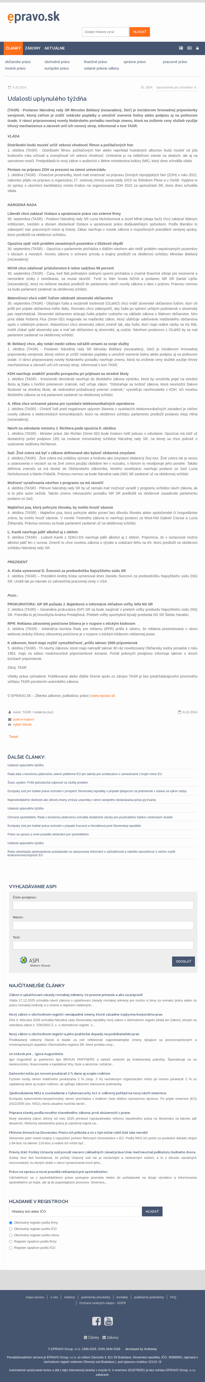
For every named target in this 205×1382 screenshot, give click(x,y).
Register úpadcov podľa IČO (32, 1248)
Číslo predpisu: (25, 897)
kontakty (122, 1297)
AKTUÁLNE (54, 48)
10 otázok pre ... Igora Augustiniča (36, 1054)
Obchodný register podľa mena (34, 1235)
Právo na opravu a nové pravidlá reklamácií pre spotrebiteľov (48, 834)
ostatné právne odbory (101, 68)
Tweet (13, 737)
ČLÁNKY (13, 48)
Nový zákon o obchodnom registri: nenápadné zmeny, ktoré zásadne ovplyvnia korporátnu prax (86, 1014)
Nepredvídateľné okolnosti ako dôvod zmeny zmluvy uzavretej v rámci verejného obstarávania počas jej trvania (82, 800)
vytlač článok (22, 724)
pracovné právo (175, 62)
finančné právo (95, 62)
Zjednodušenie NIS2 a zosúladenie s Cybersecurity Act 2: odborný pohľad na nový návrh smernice (87, 1093)
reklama (69, 1297)
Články (93, 1338)
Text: (16, 937)
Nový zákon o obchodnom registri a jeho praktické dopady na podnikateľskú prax (74, 1034)
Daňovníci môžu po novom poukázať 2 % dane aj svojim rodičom (59, 1073)
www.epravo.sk (103, 696)
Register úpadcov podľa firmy (33, 1241)
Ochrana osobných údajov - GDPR (102, 1303)
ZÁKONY (32, 48)
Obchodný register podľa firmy (33, 1222)
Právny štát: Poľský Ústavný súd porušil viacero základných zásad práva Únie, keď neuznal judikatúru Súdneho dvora (102, 1152)
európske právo (56, 68)
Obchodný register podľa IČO (33, 1229)
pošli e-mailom (23, 719)
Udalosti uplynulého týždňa (25, 765)
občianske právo (18, 62)
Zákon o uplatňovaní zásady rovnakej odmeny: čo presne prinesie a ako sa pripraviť (76, 995)
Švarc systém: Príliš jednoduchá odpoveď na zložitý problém (48, 782)
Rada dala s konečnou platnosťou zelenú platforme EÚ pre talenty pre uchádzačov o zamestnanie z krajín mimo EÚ (85, 774)
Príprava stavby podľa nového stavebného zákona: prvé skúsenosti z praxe (69, 1113)
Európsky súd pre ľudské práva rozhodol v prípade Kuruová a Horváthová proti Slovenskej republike (74, 826)
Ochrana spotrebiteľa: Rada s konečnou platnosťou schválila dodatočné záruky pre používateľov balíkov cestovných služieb (90, 817)
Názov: (18, 917)
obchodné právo (57, 62)
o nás (54, 1297)
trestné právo (15, 68)
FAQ (173, 1297)
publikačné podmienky (149, 1297)
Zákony (112, 1338)
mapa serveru (35, 1297)
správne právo (135, 62)
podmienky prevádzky (95, 1297)
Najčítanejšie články (37, 985)
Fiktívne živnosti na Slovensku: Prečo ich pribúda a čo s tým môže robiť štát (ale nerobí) (78, 1132)
